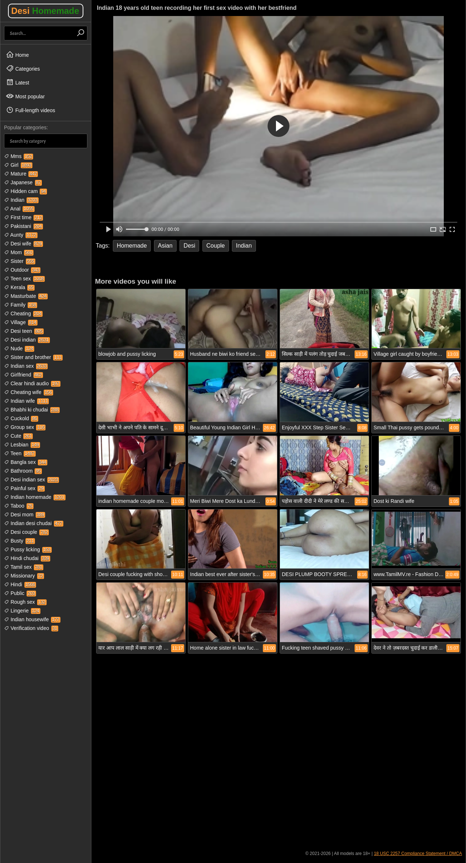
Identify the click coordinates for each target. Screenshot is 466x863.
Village (20, 322)
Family (20, 305)
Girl (18, 165)
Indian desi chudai (33, 523)
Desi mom (24, 514)
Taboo (18, 506)
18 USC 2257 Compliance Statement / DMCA (418, 853)
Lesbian (22, 445)
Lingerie (22, 611)
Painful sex (24, 488)
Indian (21, 200)
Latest (17, 82)
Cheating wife (28, 392)
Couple (215, 246)
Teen (20, 453)
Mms (18, 156)
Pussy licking (28, 549)
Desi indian (27, 340)
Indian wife (26, 401)
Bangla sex (25, 462)
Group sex (25, 427)
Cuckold (21, 418)
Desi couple (26, 532)
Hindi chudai (27, 558)
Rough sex (25, 602)
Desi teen (24, 331)
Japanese (23, 182)
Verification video (31, 628)
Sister (19, 261)
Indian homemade (35, 497)
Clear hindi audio (32, 383)
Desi (45, 11)
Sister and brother (33, 357)
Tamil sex (23, 567)
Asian (165, 246)
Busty (19, 541)
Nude (19, 348)
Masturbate (26, 296)
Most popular (25, 96)
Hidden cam (25, 191)
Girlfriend (23, 375)
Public (20, 593)
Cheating (23, 313)
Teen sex (24, 278)
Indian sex (26, 366)
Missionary (24, 576)
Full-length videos (30, 110)
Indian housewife (32, 619)
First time (23, 217)
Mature (21, 174)
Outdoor (22, 270)
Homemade (132, 246)
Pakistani (23, 226)
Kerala (19, 287)
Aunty (20, 235)
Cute (18, 436)
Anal (19, 209)
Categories (23, 68)
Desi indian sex (31, 479)
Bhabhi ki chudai (32, 410)
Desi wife (23, 244)
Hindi (20, 584)
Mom (18, 252)
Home (17, 55)
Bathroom (23, 471)
